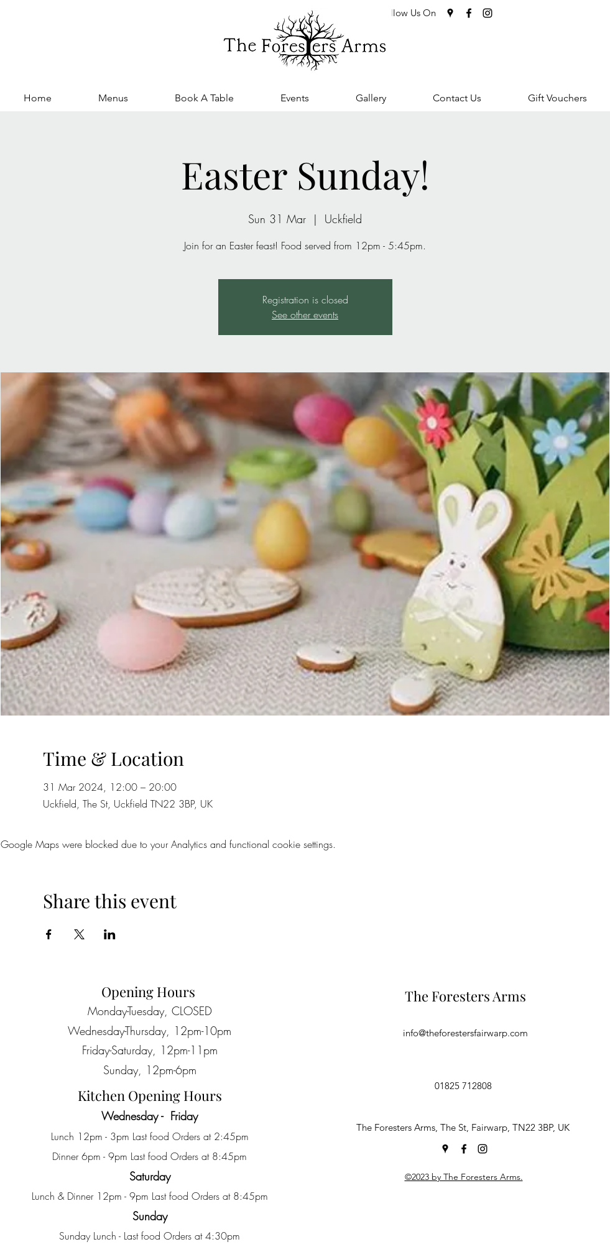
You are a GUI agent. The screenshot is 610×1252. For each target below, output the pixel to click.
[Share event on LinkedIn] (110, 934)
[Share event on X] (79, 934)
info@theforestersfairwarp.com (465, 1033)
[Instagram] (487, 13)
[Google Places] (450, 13)
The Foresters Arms (465, 996)
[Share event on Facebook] (49, 934)
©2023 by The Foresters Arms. (464, 1176)
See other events (305, 314)
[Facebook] (469, 13)
